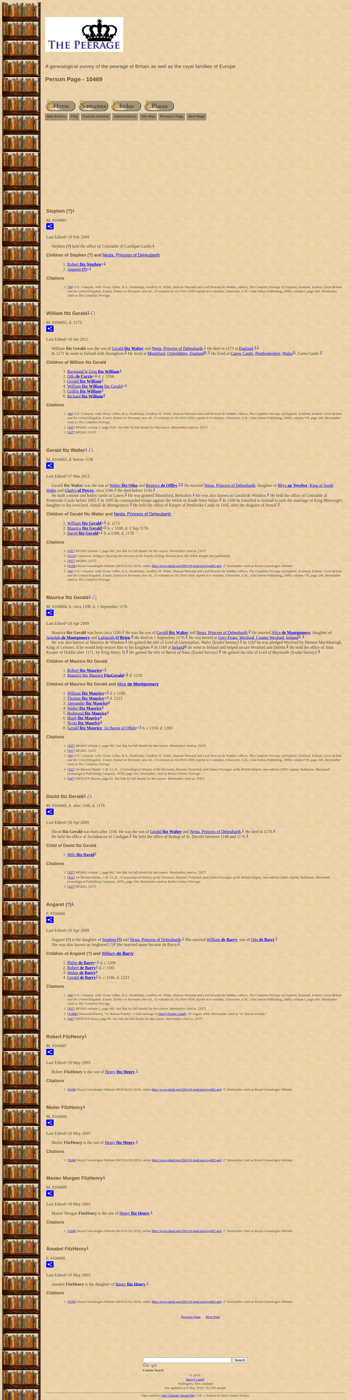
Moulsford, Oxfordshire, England (175, 353)
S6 (70, 287)
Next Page (196, 116)
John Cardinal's (170, 1395)
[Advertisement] (195, 162)
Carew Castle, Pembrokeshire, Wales (262, 353)
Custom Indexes (96, 116)
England (246, 348)
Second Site (187, 1395)
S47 (71, 778)
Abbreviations (125, 116)
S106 (71, 566)
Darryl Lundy (195, 1379)
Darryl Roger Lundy (172, 1014)
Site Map (148, 116)
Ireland (178, 647)
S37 (71, 427)
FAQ (74, 116)
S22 (71, 769)
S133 (71, 556)
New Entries (56, 116)
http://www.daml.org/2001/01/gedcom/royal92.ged (186, 566)
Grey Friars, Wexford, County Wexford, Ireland (258, 637)
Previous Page (172, 116)
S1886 (72, 1014)
